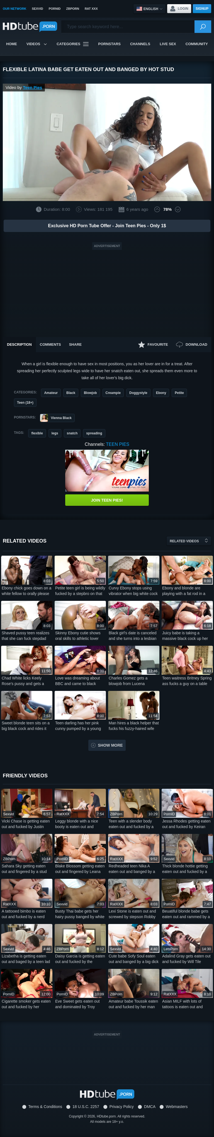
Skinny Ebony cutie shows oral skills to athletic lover (78, 636)
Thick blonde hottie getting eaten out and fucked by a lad (185, 869)
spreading (94, 433)
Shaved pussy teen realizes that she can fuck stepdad (25, 636)
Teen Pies (32, 87)
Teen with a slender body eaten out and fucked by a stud (131, 824)
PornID (55, 8)
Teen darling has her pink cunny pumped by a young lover (78, 726)
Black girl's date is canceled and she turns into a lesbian (133, 636)
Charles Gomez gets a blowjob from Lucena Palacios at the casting (128, 681)
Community (197, 44)
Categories (73, 44)
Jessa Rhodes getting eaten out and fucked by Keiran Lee (186, 824)
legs (55, 433)
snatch (72, 433)
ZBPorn (72, 8)
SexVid (37, 8)
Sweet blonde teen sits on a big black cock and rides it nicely (26, 726)
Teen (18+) (25, 403)
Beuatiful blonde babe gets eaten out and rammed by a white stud (186, 914)
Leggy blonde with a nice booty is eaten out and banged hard (76, 824)
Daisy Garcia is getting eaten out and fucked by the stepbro (80, 959)
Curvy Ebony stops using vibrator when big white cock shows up (133, 591)
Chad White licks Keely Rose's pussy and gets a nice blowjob (23, 681)
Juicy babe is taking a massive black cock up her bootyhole (185, 636)
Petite (179, 393)
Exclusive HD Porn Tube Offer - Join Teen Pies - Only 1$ (107, 225)
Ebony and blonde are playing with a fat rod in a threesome (183, 591)
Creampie (113, 393)
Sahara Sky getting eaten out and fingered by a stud (24, 869)
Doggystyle (138, 393)
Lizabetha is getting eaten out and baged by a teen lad (26, 959)
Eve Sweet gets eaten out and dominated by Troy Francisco (77, 1004)
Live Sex (168, 44)
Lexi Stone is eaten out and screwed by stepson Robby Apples (132, 914)
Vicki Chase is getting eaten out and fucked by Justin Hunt (26, 824)
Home (11, 44)
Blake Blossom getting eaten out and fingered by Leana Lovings (79, 869)
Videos (36, 44)
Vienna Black (55, 418)
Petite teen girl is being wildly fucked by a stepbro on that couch (80, 591)
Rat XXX (91, 8)
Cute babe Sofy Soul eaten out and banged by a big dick (134, 959)
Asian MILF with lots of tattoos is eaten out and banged (182, 1004)
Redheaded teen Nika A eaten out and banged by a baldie (132, 869)
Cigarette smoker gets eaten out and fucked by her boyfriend (26, 1004)
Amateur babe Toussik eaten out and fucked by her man (133, 1004)
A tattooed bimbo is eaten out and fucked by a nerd (24, 914)
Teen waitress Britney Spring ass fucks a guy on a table (186, 681)
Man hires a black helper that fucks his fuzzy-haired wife (134, 726)
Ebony (161, 393)
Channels (140, 44)
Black (70, 393)
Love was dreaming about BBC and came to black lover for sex (77, 681)
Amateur (51, 393)
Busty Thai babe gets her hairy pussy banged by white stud (79, 914)
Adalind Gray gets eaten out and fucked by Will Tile (186, 959)
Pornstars (109, 44)
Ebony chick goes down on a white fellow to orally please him (26, 591)
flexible (37, 433)
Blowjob (90, 393)
